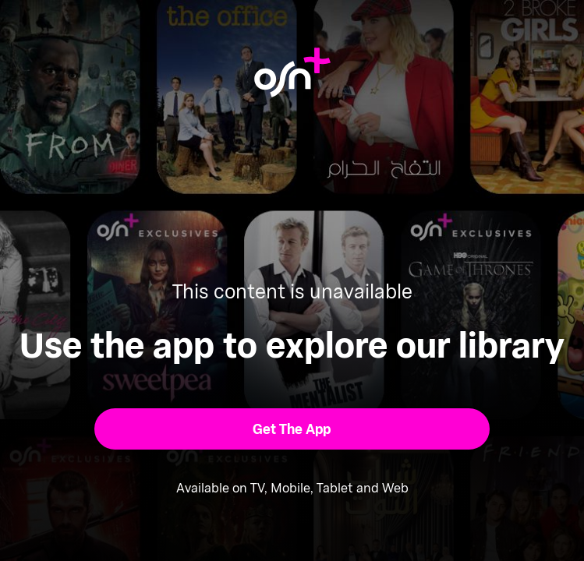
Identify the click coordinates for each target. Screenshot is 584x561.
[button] (292, 429)
